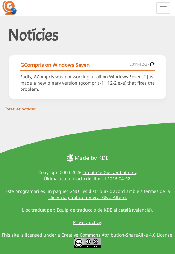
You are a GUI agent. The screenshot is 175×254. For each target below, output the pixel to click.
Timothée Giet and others (109, 172)
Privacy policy (87, 222)
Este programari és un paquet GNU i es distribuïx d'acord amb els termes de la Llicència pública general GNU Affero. (87, 194)
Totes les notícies (20, 109)
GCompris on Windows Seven (55, 64)
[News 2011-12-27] (152, 64)
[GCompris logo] (13, 7)
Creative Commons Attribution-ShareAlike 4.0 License (116, 235)
